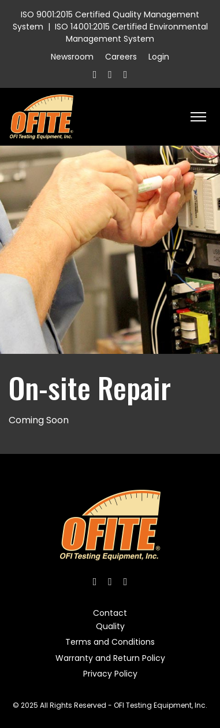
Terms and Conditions (110, 642)
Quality (110, 626)
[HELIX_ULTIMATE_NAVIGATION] (198, 116)
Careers (121, 56)
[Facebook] (95, 74)
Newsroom (72, 56)
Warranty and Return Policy (110, 658)
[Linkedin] (126, 74)
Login (158, 56)
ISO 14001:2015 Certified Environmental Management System (131, 33)
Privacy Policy (110, 673)
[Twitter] (110, 74)
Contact (110, 613)
